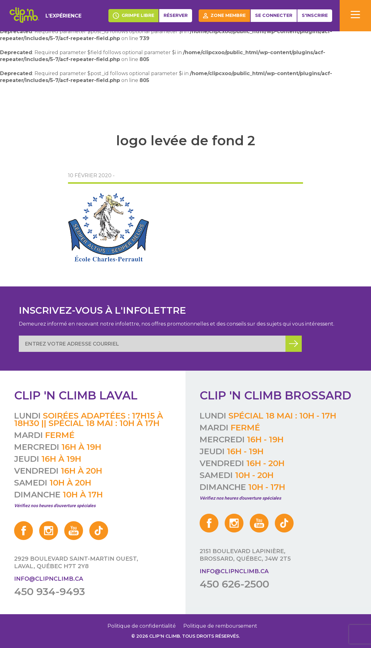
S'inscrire (315, 15)
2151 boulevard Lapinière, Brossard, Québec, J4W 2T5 (245, 555)
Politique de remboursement (220, 626)
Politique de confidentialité (141, 626)
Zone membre (224, 16)
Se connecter (273, 15)
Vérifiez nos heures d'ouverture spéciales (55, 505)
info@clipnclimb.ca (48, 578)
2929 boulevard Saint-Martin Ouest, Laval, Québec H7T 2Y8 (76, 562)
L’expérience (63, 16)
